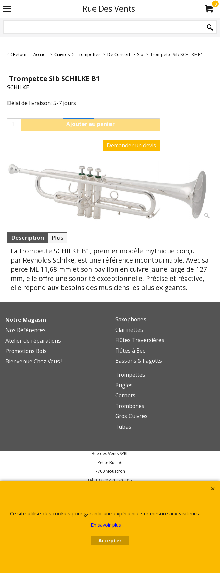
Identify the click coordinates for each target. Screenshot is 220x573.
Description (27, 237)
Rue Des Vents (109, 8)
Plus (57, 237)
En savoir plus (106, 525)
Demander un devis (131, 145)
